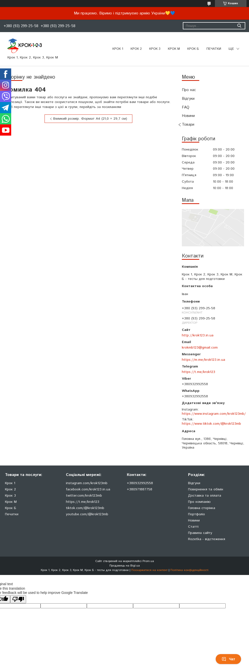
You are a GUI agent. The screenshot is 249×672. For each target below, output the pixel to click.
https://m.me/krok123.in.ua (203, 359)
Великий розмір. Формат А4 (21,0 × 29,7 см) (90, 118)
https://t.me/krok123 (198, 371)
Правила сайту (200, 532)
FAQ (185, 107)
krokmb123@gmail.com (200, 347)
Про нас (189, 90)
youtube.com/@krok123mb (87, 514)
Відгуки (188, 98)
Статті (193, 526)
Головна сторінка (201, 508)
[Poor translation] (18, 599)
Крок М (174, 49)
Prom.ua (148, 561)
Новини (188, 115)
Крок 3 (154, 49)
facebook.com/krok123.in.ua (88, 489)
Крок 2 (136, 49)
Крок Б (193, 49)
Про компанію (199, 501)
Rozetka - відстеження (206, 539)
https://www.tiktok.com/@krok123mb (211, 423)
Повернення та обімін (205, 489)
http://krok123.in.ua (197, 335)
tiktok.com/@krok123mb (85, 508)
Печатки (11, 514)
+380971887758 (139, 489)
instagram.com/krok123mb (86, 483)
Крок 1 (117, 49)
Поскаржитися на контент (149, 570)
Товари (188, 124)
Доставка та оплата (204, 495)
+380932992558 (140, 483)
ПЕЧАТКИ (213, 49)
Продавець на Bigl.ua (124, 566)
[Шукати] (239, 26)
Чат (228, 659)
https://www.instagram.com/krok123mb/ (214, 413)
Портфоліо (196, 514)
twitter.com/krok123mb (84, 495)
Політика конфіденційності (189, 570)
